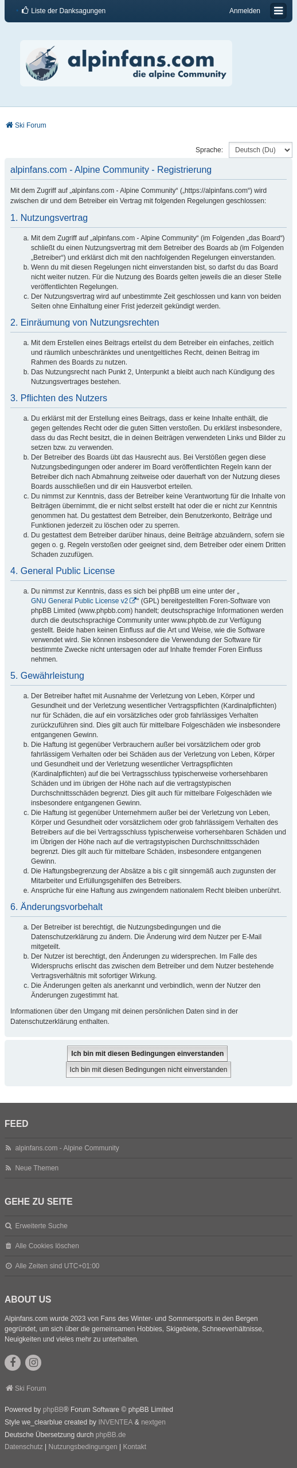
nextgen (153, 1422)
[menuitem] (63, 11)
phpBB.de (111, 1435)
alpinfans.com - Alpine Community (67, 1148)
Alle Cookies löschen (47, 1246)
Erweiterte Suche (41, 1226)
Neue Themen (36, 1168)
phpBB (53, 1410)
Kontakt (134, 1447)
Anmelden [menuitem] (244, 11)
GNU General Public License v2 (79, 601)
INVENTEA (115, 1422)
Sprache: (209, 150)
